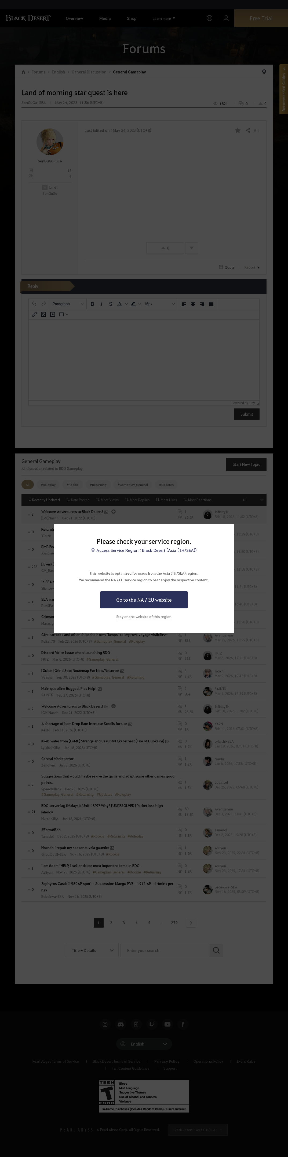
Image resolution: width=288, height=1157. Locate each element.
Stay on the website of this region (144, 616)
